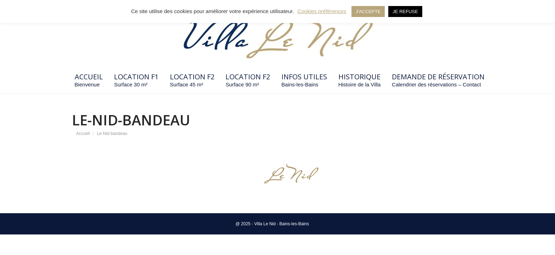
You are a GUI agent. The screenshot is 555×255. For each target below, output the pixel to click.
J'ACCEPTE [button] (368, 11)
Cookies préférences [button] (321, 11)
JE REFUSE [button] (405, 11)
